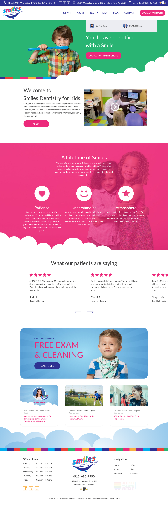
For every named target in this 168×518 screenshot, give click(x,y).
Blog (116, 13)
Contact (129, 13)
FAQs (104, 13)
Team (93, 13)
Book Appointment (152, 12)
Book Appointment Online (103, 55)
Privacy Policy (114, 512)
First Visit (66, 13)
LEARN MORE (47, 366)
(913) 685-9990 (143, 2)
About (80, 13)
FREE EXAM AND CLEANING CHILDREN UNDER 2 (31, 3)
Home (116, 465)
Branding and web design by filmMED (96, 512)
